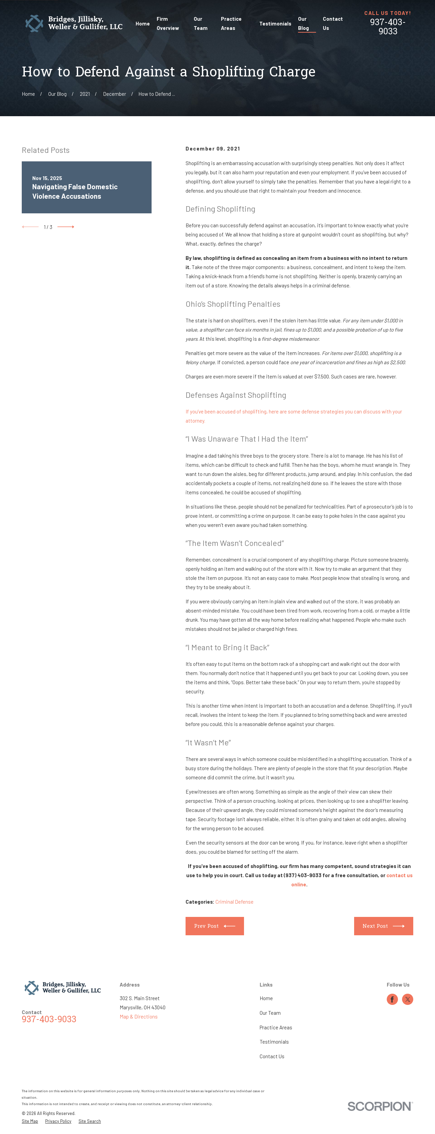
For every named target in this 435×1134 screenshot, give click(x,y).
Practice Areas (276, 1027)
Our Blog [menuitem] (303, 23)
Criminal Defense (234, 902)
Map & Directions (139, 1016)
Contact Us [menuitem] (333, 23)
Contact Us (272, 1056)
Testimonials (274, 1042)
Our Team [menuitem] (201, 23)
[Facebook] (392, 999)
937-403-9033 (388, 27)
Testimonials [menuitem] (275, 23)
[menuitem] (30, 1121)
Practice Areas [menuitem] (231, 23)
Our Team (270, 1013)
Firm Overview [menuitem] (168, 23)
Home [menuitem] (143, 23)
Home (266, 998)
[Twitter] (408, 999)
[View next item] (65, 226)
